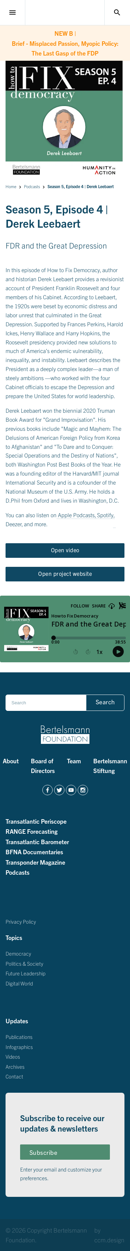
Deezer (13, 523)
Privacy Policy (21, 921)
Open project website (65, 573)
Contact (14, 1076)
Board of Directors (43, 765)
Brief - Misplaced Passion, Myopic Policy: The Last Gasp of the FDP (65, 42)
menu (12, 12)
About (11, 760)
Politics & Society (24, 963)
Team (74, 760)
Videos (13, 1056)
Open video (65, 549)
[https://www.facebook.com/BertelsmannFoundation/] (47, 790)
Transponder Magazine (35, 862)
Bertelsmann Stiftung (110, 765)
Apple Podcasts (76, 514)
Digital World (19, 983)
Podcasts (32, 186)
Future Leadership (25, 973)
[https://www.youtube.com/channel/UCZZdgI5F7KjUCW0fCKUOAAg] (71, 790)
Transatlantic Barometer (37, 841)
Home (11, 186)
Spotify (105, 514)
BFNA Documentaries (34, 851)
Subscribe (43, 1152)
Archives (15, 1066)
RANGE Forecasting (32, 831)
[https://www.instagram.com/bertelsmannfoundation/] (83, 790)
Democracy (18, 953)
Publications (19, 1036)
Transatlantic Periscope (36, 821)
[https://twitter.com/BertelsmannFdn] (59, 790)
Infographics (19, 1046)
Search (105, 702)
